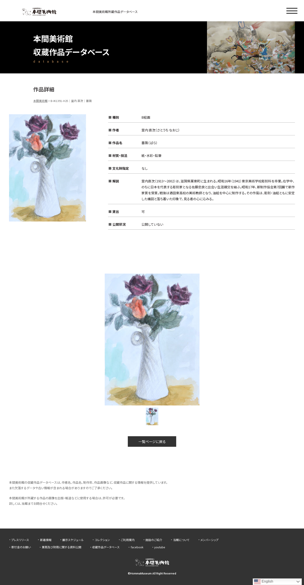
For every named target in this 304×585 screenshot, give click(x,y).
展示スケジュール (73, 540)
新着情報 (45, 540)
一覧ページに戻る (152, 441)
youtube (159, 547)
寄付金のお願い (21, 547)
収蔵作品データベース (106, 547)
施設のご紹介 (153, 540)
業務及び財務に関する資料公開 (61, 547)
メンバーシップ (209, 540)
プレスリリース (20, 540)
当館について (181, 540)
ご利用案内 (128, 540)
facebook (137, 547)
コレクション (102, 540)
